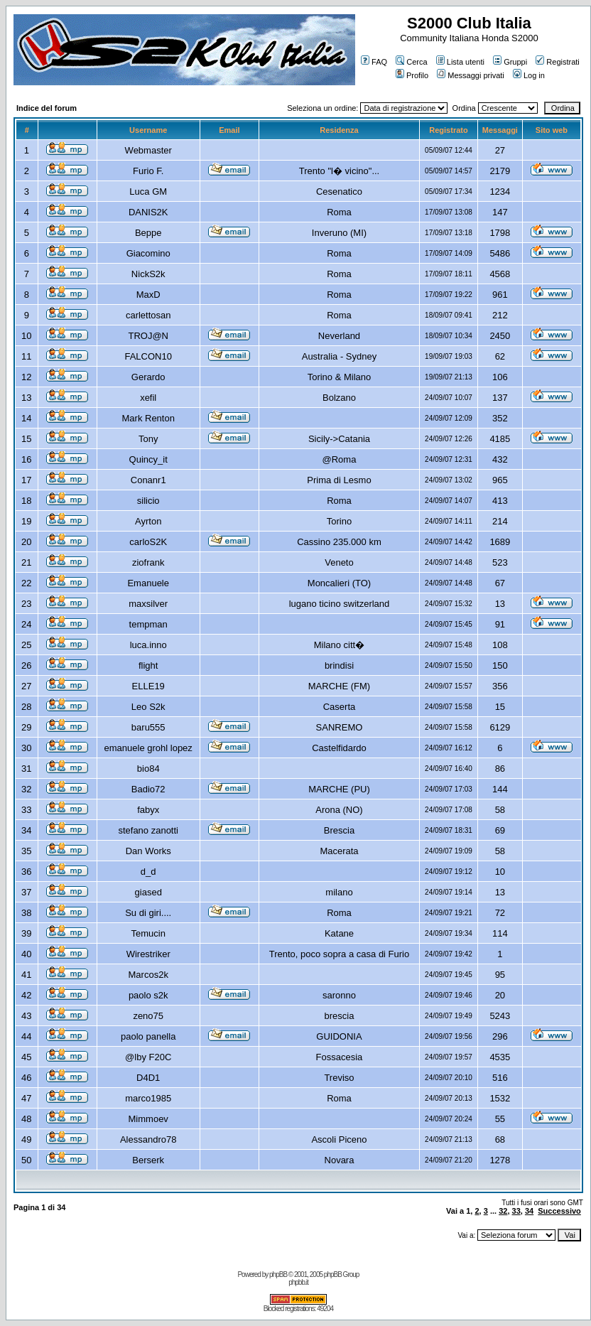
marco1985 (148, 1098)
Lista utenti (460, 62)
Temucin (148, 933)
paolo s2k (148, 995)
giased (148, 892)
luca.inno (148, 645)
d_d (148, 871)
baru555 (148, 727)
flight (148, 665)
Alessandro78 (148, 1139)
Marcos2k (148, 974)
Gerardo (148, 377)
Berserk (148, 1160)
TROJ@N (148, 335)
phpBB (278, 1274)
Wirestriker (148, 954)
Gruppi (510, 62)
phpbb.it (298, 1282)
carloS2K (148, 542)
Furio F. (148, 171)
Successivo (559, 1211)
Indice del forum (46, 108)
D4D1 (148, 1077)
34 (529, 1211)
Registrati (557, 62)
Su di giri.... (148, 912)
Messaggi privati (470, 75)
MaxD (148, 294)
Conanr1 (148, 480)
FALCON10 (147, 356)
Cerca (411, 62)
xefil (148, 397)
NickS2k (148, 274)
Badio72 (148, 789)
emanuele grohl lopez (148, 748)
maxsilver (148, 603)
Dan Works (148, 851)
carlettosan (148, 315)
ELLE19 (148, 686)
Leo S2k (148, 706)
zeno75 (148, 1015)
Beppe (148, 232)
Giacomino (148, 253)
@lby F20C (148, 1057)
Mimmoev (148, 1119)
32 (503, 1211)
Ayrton (148, 521)
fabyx (148, 809)
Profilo (412, 75)
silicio (148, 500)
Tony (148, 438)
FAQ (374, 62)
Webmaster (148, 150)
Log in (529, 75)
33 (516, 1211)
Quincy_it (148, 459)
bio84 (148, 768)
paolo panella (148, 1036)
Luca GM (148, 191)
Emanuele (148, 583)
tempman (148, 624)
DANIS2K (148, 212)
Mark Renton (148, 418)
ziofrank (148, 562)
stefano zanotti (148, 830)
